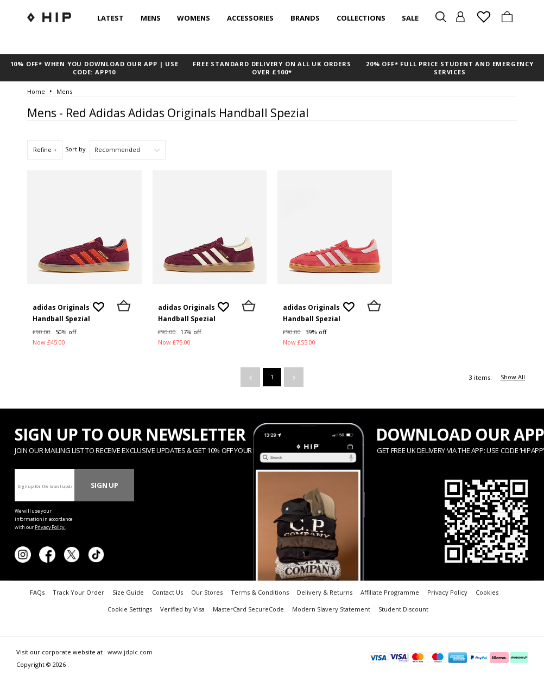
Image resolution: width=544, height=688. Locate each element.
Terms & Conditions (260, 592)
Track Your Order (78, 592)
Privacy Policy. (50, 527)
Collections (361, 18)
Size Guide (128, 592)
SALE (410, 18)
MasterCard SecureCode (248, 609)
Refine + (45, 149)
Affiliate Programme (389, 592)
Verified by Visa (182, 609)
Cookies (487, 592)
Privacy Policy (447, 592)
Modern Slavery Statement (331, 609)
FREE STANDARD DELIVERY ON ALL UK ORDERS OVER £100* (272, 68)
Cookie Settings (129, 609)
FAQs (37, 592)
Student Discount (403, 609)
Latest (110, 18)
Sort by (75, 149)
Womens (193, 18)
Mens (151, 18)
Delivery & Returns (324, 592)
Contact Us (167, 592)
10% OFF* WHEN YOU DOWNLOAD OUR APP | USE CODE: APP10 (94, 68)
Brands (305, 18)
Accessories (250, 18)
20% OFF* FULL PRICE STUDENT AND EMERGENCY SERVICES (450, 68)
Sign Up (104, 485)
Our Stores (207, 592)
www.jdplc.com (129, 652)
